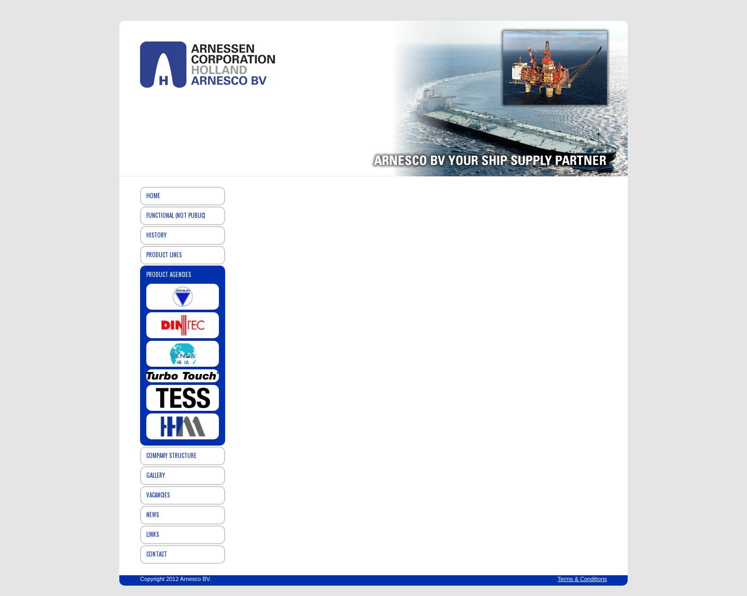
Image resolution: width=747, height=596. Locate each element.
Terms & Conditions (582, 579)
